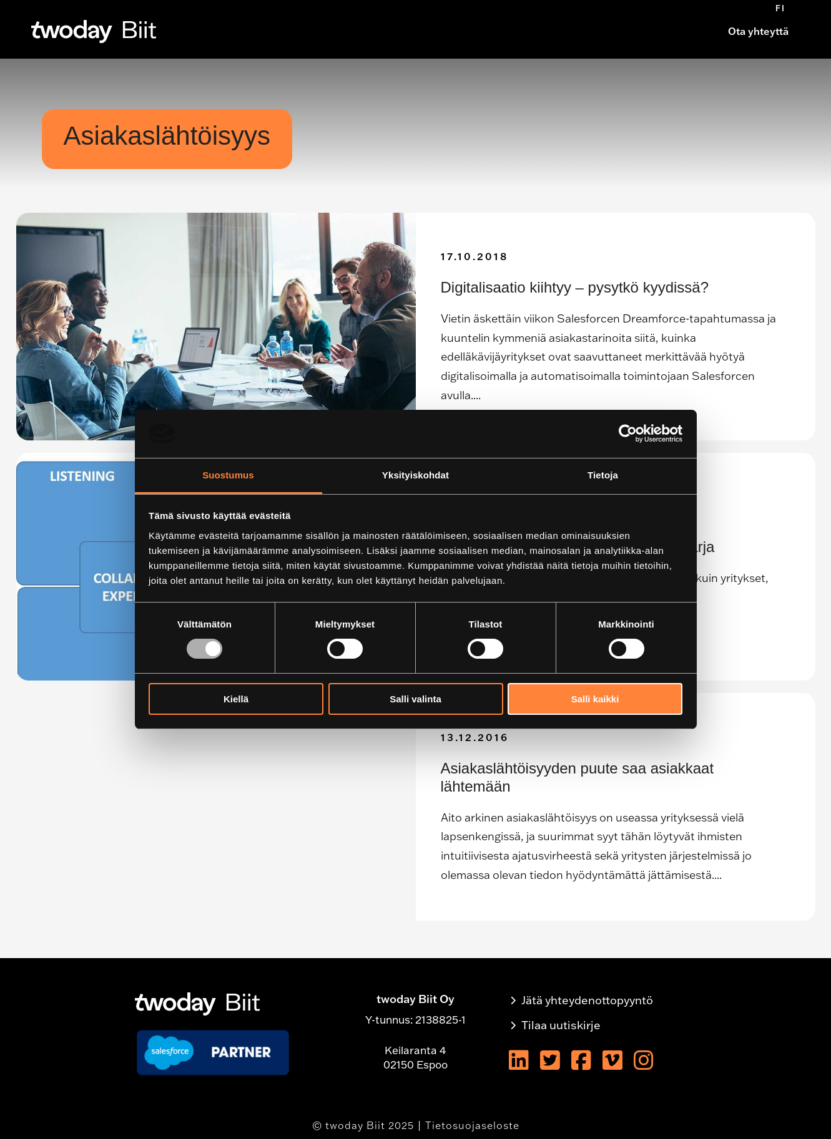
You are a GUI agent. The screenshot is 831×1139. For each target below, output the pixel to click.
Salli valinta (415, 699)
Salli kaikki (595, 699)
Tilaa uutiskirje (561, 1025)
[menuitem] (780, 8)
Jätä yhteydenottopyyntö (587, 1000)
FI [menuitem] (780, 8)
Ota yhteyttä (758, 31)
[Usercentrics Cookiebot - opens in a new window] (627, 433)
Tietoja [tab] (603, 475)
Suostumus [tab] (228, 475)
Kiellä (236, 699)
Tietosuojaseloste (472, 1125)
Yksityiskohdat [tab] (415, 475)
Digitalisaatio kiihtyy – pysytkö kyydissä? (575, 287)
